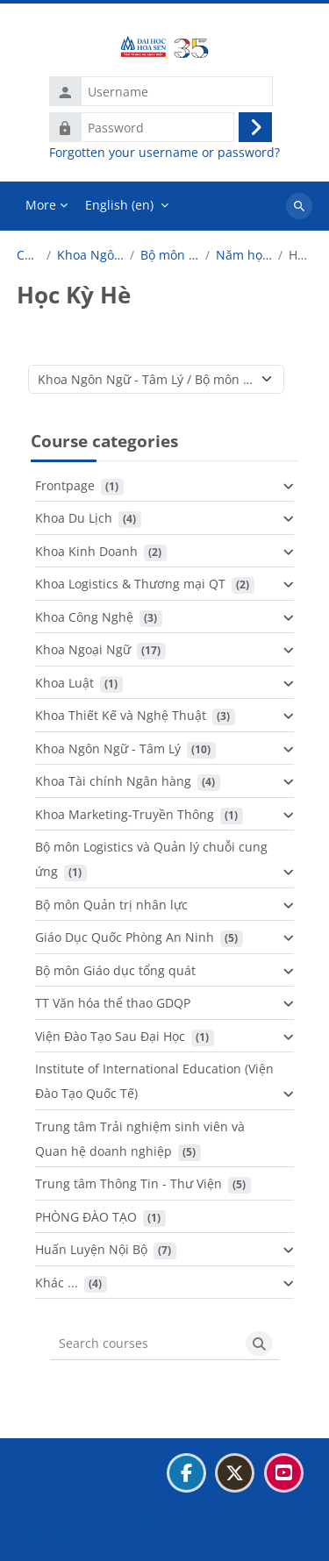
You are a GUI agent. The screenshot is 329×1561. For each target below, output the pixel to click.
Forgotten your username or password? (164, 152)
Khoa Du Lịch (73, 518)
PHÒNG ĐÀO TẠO (86, 1216)
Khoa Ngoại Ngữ (83, 649)
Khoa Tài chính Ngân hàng (113, 781)
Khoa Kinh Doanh (86, 551)
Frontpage (65, 485)
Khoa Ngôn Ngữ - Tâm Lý (91, 255)
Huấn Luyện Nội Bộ (91, 1249)
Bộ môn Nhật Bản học (169, 255)
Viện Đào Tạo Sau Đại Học (110, 1036)
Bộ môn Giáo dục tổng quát (115, 970)
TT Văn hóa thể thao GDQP (112, 1002)
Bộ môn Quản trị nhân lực (111, 904)
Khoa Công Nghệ (84, 617)
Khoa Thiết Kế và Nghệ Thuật (120, 715)
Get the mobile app (82, 1537)
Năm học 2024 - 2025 (244, 255)
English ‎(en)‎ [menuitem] (119, 204)
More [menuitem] (40, 204)
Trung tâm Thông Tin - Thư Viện (128, 1183)
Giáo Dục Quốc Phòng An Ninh (124, 937)
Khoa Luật (64, 682)
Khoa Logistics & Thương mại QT (130, 583)
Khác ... (56, 1282)
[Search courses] (144, 1343)
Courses (28, 255)
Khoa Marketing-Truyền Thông (124, 814)
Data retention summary (97, 1516)
